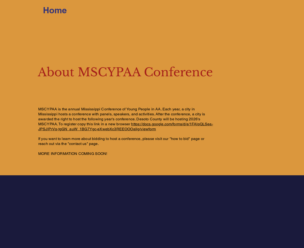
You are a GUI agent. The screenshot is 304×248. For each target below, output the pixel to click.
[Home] (55, 10)
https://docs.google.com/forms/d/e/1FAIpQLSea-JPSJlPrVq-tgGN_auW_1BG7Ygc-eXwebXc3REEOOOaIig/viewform (125, 126)
